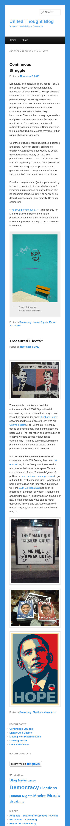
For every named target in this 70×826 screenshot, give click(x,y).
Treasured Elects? (26, 341)
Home (13, 40)
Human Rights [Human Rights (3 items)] (21, 796)
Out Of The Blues (19, 744)
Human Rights (40, 322)
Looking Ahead (18, 740)
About (24, 40)
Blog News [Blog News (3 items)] (18, 780)
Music (52, 322)
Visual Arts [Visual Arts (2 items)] (17, 801)
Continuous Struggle (22, 728)
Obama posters (18, 424)
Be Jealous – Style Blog (23, 819)
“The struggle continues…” (24, 209)
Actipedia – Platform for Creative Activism (34, 815)
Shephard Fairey (48, 417)
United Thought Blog (32, 21)
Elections (38, 712)
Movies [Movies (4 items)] (39, 796)
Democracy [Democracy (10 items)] (24, 787)
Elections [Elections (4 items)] (48, 788)
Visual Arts (15, 325)
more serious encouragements (37, 476)
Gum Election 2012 (29, 487)
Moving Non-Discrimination (25, 736)
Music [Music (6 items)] (53, 795)
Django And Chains (21, 732)
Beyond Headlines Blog (23, 823)
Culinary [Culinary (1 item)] (32, 781)
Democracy (25, 322)
